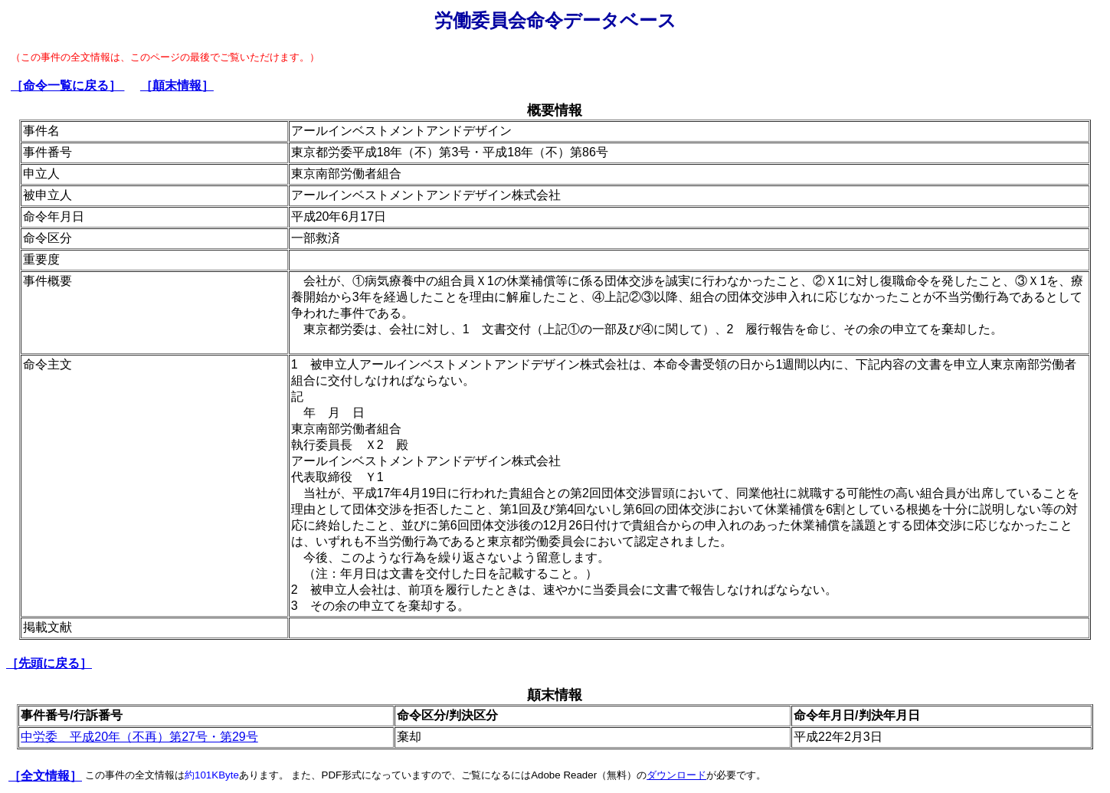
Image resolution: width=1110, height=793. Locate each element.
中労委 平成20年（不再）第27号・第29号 (139, 736)
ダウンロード (676, 775)
